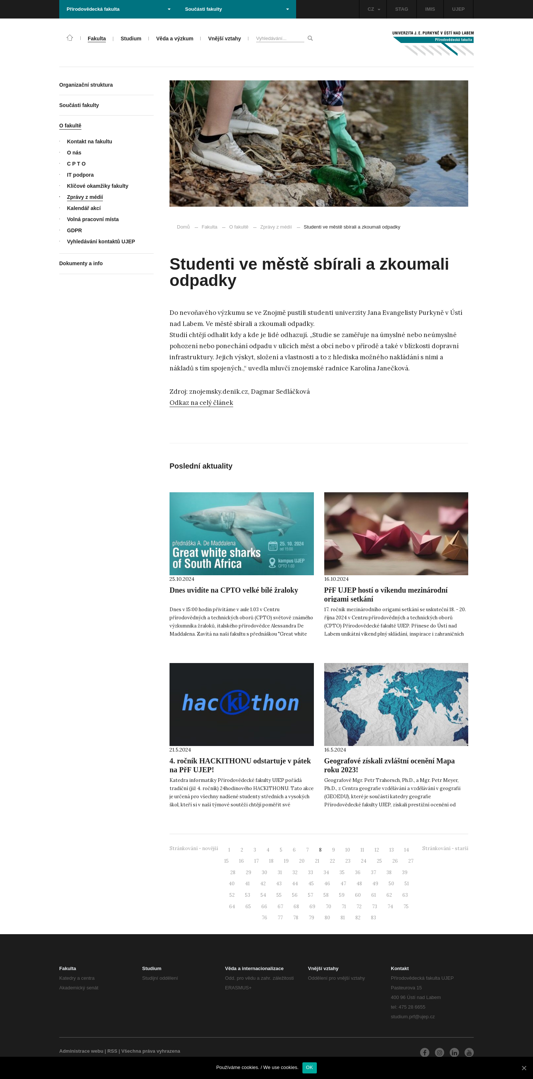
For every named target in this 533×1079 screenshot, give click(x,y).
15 (226, 861)
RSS (112, 1051)
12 (377, 850)
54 (263, 895)
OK (309, 1067)
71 (344, 906)
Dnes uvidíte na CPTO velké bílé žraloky (234, 590)
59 (342, 895)
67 (280, 906)
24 (363, 861)
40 (232, 883)
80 (327, 918)
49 (375, 883)
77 (280, 918)
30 (264, 872)
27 (410, 861)
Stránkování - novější (194, 848)
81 (343, 918)
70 (328, 906)
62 (389, 895)
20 (302, 861)
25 (379, 861)
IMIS (430, 9)
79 (311, 918)
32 (295, 872)
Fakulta (210, 227)
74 (390, 906)
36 (358, 872)
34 (326, 872)
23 (348, 861)
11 (362, 850)
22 (332, 861)
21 (317, 861)
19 (286, 861)
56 (295, 895)
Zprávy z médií (272, 227)
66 (264, 906)
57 (310, 895)
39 (405, 872)
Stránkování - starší (445, 848)
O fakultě (238, 227)
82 (358, 918)
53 (247, 895)
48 (359, 883)
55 (279, 895)
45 (311, 883)
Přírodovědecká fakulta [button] (119, 9)
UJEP (458, 9)
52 (232, 895)
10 (347, 850)
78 (295, 918)
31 (280, 872)
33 (310, 872)
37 (373, 872)
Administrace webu (81, 1051)
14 (406, 850)
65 (248, 906)
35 (342, 872)
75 (406, 906)
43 (279, 883)
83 (373, 918)
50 (391, 883)
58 (326, 895)
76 (264, 918)
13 (391, 850)
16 (241, 861)
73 (374, 906)
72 (359, 906)
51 (407, 883)
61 (373, 895)
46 (327, 883)
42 (263, 883)
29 (248, 872)
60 (358, 895)
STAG (401, 9)
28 (232, 872)
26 (395, 861)
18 (271, 861)
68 (296, 906)
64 (232, 906)
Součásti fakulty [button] (237, 9)
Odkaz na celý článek (201, 403)
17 (256, 861)
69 (312, 906)
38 (389, 872)
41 (247, 883)
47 (343, 883)
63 (405, 895)
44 (295, 883)
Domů (183, 227)
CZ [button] (374, 9)
